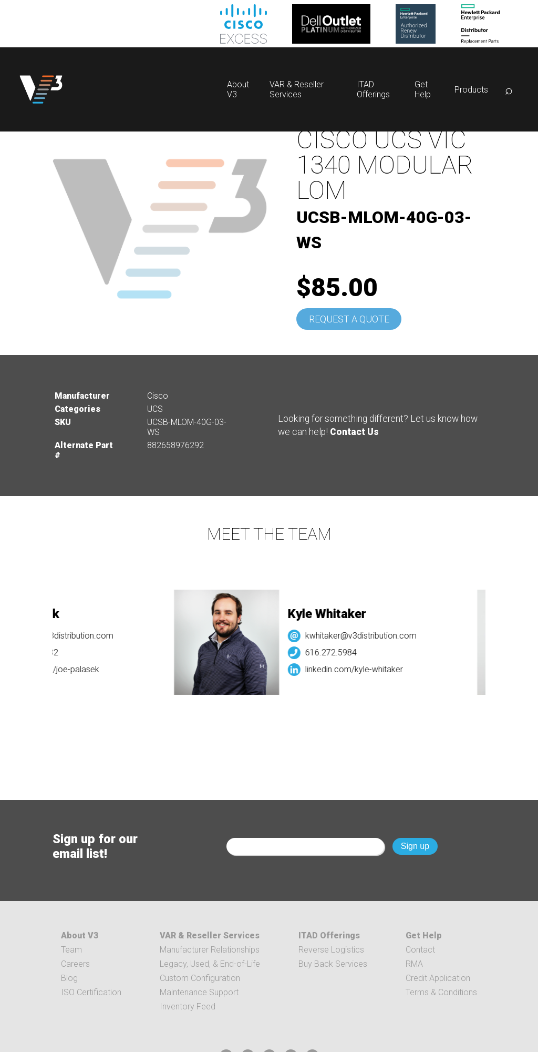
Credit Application (438, 978)
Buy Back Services (332, 964)
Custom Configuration (200, 978)
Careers (75, 964)
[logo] (41, 89)
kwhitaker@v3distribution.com (366, 636)
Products (471, 90)
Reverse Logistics (331, 950)
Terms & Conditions (441, 992)
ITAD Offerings (373, 89)
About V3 (79, 935)
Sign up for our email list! (95, 846)
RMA (414, 964)
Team (71, 950)
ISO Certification (91, 992)
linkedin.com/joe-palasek (58, 669)
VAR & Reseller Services (297, 89)
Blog (69, 978)
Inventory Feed (187, 1006)
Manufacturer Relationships (210, 950)
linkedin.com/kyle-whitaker (359, 669)
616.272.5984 (336, 653)
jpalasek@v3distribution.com (65, 636)
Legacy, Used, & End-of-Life (210, 964)
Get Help (423, 89)
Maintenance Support (199, 992)
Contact (420, 950)
